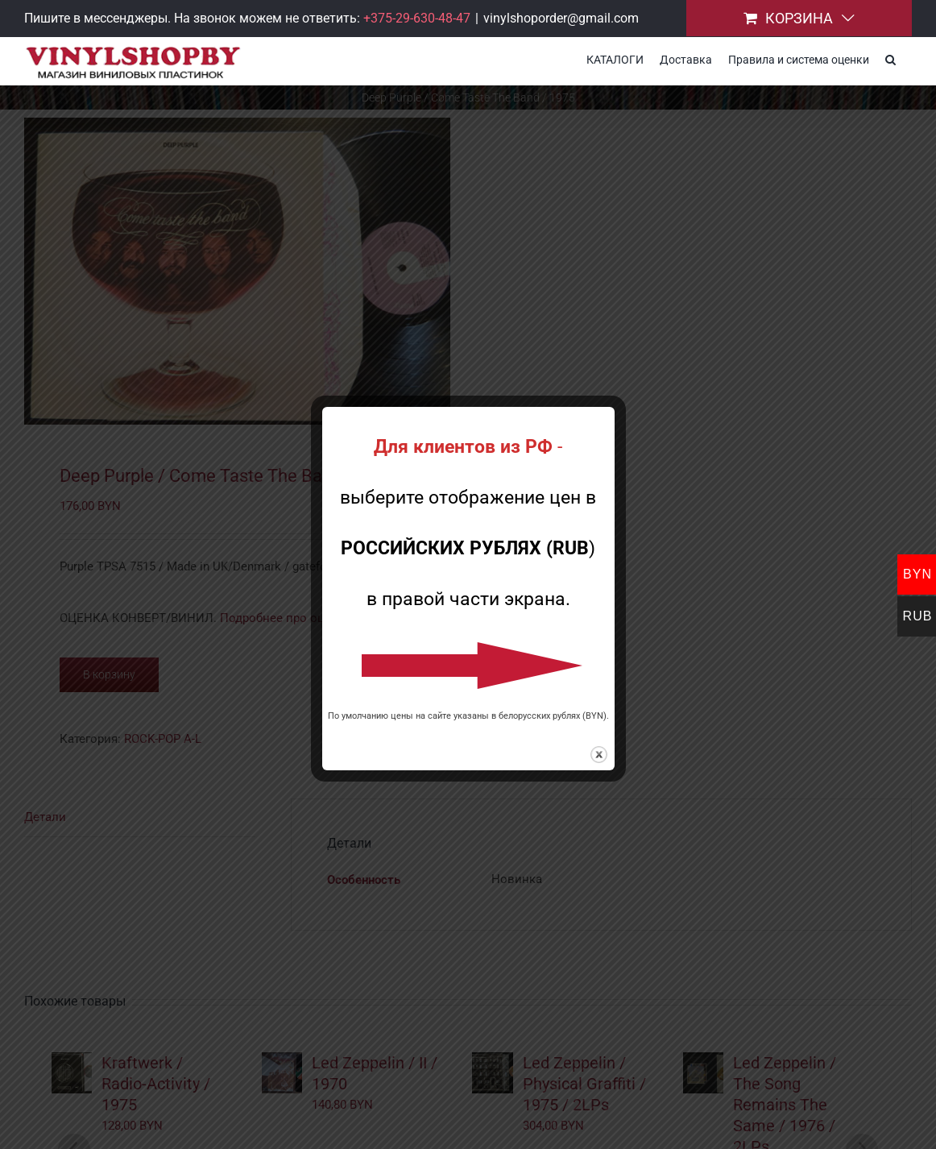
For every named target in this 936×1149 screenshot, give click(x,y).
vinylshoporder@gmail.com (561, 18)
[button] (890, 58)
